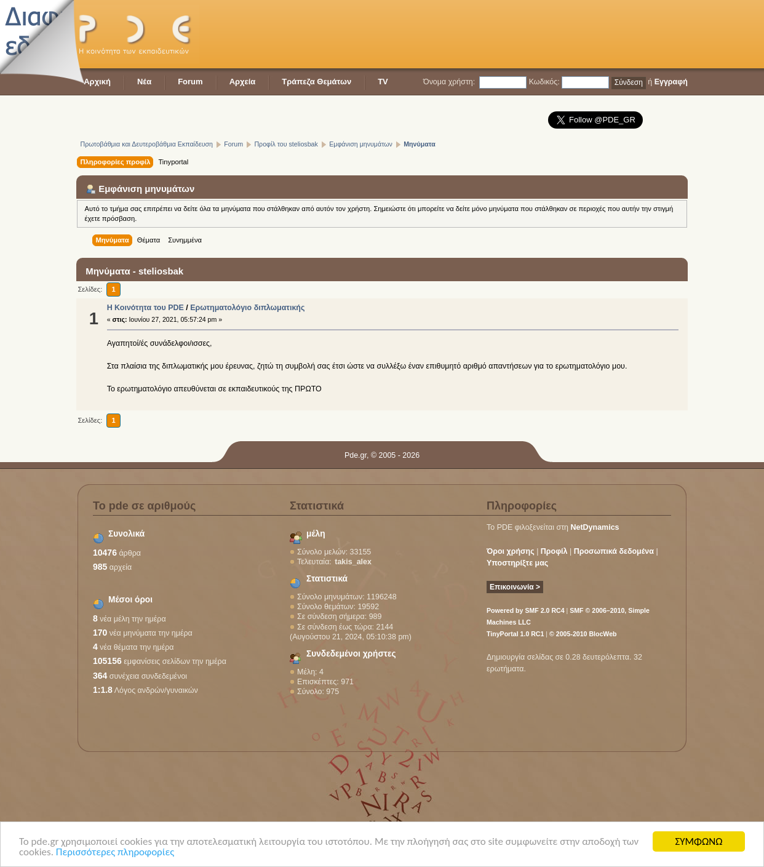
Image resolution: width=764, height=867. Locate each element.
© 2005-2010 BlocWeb (582, 633)
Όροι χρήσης (511, 551)
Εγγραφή (671, 82)
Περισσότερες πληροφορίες (115, 852)
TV (383, 81)
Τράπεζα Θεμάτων (316, 81)
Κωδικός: (544, 82)
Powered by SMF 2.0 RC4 (526, 610)
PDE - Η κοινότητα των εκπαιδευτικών (137, 34)
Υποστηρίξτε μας (517, 563)
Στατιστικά (327, 578)
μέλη (315, 533)
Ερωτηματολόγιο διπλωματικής (247, 307)
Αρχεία (242, 81)
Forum (190, 81)
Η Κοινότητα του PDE (145, 307)
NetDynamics (595, 527)
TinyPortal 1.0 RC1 (515, 633)
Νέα (144, 81)
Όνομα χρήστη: (449, 82)
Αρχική (97, 81)
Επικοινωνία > (515, 587)
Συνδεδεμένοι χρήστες (351, 653)
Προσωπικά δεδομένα (614, 551)
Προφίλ (554, 551)
